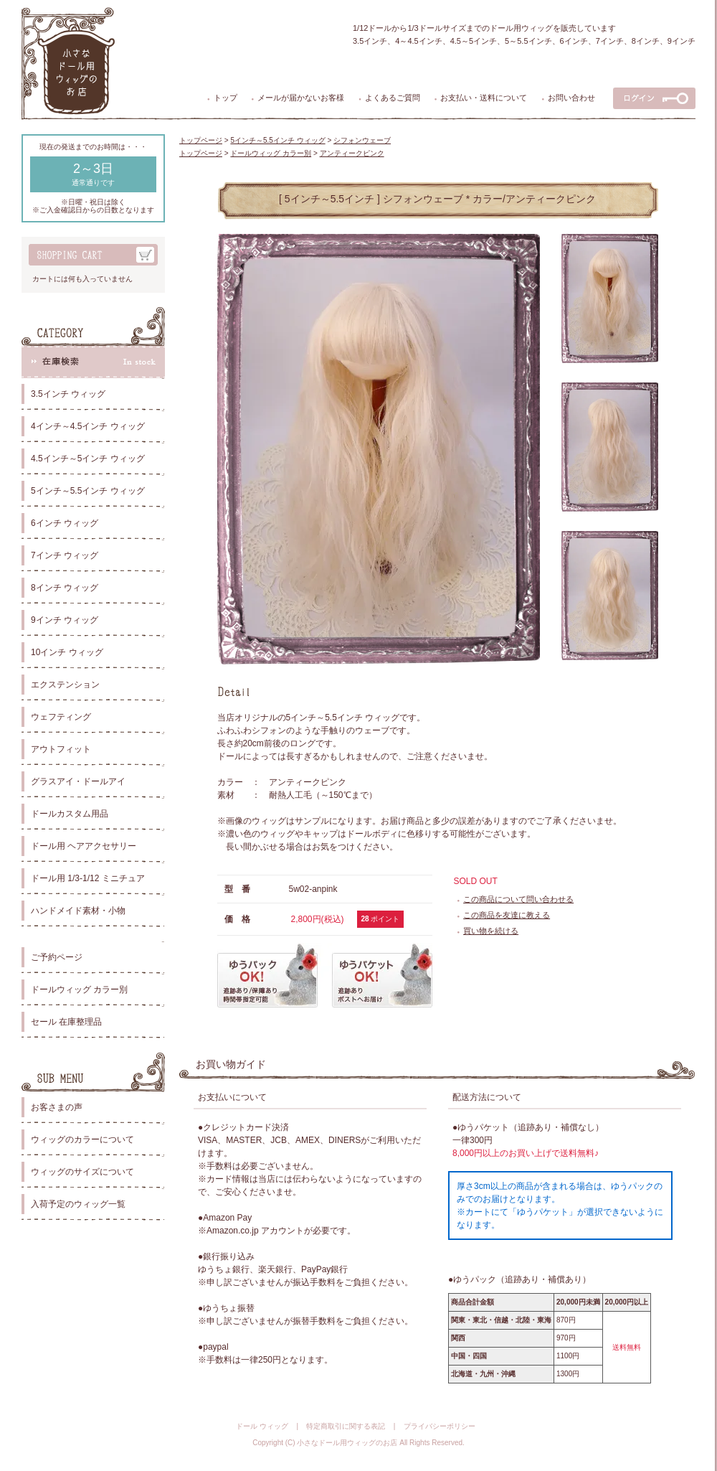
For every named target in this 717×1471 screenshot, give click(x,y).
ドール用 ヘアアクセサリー (83, 846)
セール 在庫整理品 (66, 1022)
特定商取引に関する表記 (345, 1426)
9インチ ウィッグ (64, 620)
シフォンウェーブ (362, 140)
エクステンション (65, 685)
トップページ (200, 140)
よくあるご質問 (392, 97)
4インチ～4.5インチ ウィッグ (88, 426)
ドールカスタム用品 (69, 814)
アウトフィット (61, 749)
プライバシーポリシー (439, 1426)
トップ (225, 97)
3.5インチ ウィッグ (68, 394)
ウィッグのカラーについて (82, 1139)
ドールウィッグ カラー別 (79, 989)
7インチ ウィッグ (64, 555)
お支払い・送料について (483, 97)
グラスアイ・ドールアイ (78, 781)
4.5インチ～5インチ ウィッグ (88, 458)
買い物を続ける (490, 930)
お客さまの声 (56, 1107)
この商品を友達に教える (506, 915)
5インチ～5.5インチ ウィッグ (88, 491)
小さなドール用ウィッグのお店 (347, 1443)
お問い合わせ (571, 97)
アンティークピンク (352, 153)
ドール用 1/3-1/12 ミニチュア (88, 878)
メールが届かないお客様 (300, 97)
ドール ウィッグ (262, 1426)
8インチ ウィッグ (64, 588)
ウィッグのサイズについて (82, 1172)
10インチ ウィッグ (67, 652)
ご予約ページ (56, 957)
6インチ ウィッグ (64, 523)
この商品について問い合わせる (518, 899)
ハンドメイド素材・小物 (78, 911)
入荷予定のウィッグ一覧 (78, 1204)
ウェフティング (61, 717)
